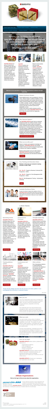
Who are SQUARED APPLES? (26, 136)
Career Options (23, 198)
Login (45, 402)
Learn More (22, 113)
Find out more (7, 249)
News (21, 183)
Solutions (22, 156)
